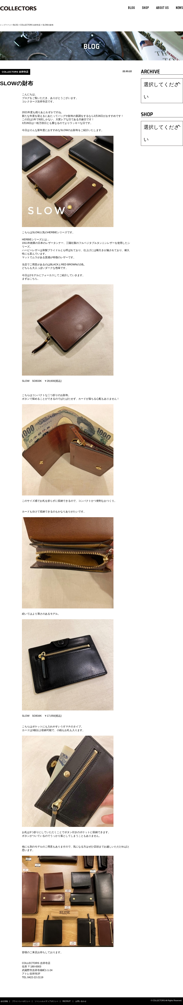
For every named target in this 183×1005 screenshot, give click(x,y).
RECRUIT (67, 1001)
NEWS (179, 8)
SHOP (145, 8)
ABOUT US (162, 8)
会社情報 (4, 1001)
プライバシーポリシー (21, 1001)
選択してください (152, 83)
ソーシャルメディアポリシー (46, 1001)
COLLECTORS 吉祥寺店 (30, 25)
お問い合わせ (80, 1001)
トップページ (5, 25)
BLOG (131, 8)
